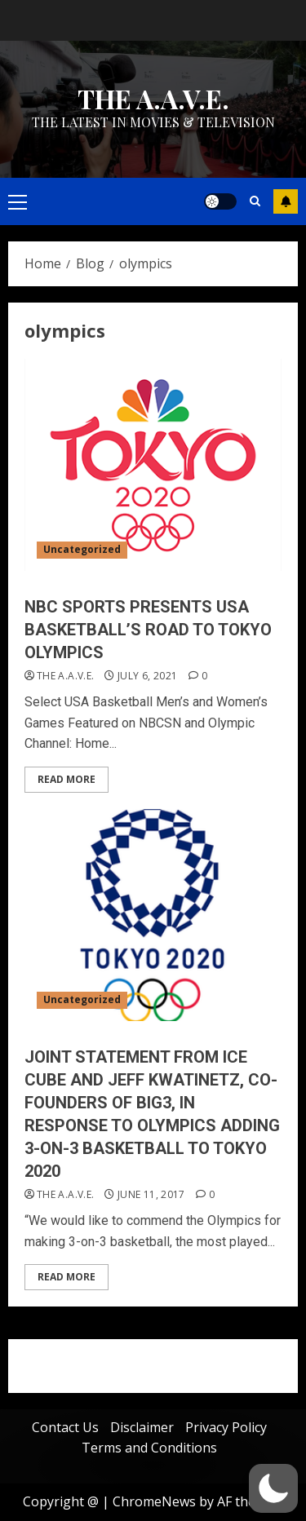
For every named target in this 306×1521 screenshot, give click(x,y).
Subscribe (285, 201)
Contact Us (65, 1427)
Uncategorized (82, 549)
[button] (273, 1488)
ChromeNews (154, 1501)
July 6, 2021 (147, 676)
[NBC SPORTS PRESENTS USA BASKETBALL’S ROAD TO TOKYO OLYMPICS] (153, 465)
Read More (66, 779)
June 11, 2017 (151, 1194)
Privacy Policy (226, 1427)
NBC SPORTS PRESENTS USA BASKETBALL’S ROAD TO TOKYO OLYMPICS (148, 629)
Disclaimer (142, 1427)
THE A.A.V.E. (153, 98)
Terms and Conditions (149, 1448)
